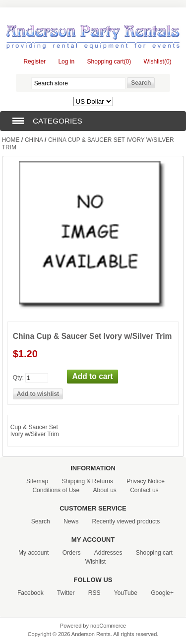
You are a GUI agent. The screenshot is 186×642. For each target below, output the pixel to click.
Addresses (108, 552)
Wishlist (95, 561)
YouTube (125, 592)
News (70, 521)
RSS (94, 592)
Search (40, 521)
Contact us (144, 490)
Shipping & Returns (87, 481)
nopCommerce (108, 626)
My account (33, 552)
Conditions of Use (55, 490)
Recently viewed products (126, 521)
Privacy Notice (145, 481)
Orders (71, 552)
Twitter (65, 592)
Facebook (30, 592)
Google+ (162, 592)
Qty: (18, 377)
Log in (66, 61)
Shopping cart (154, 552)
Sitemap (37, 481)
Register (34, 61)
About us (104, 490)
